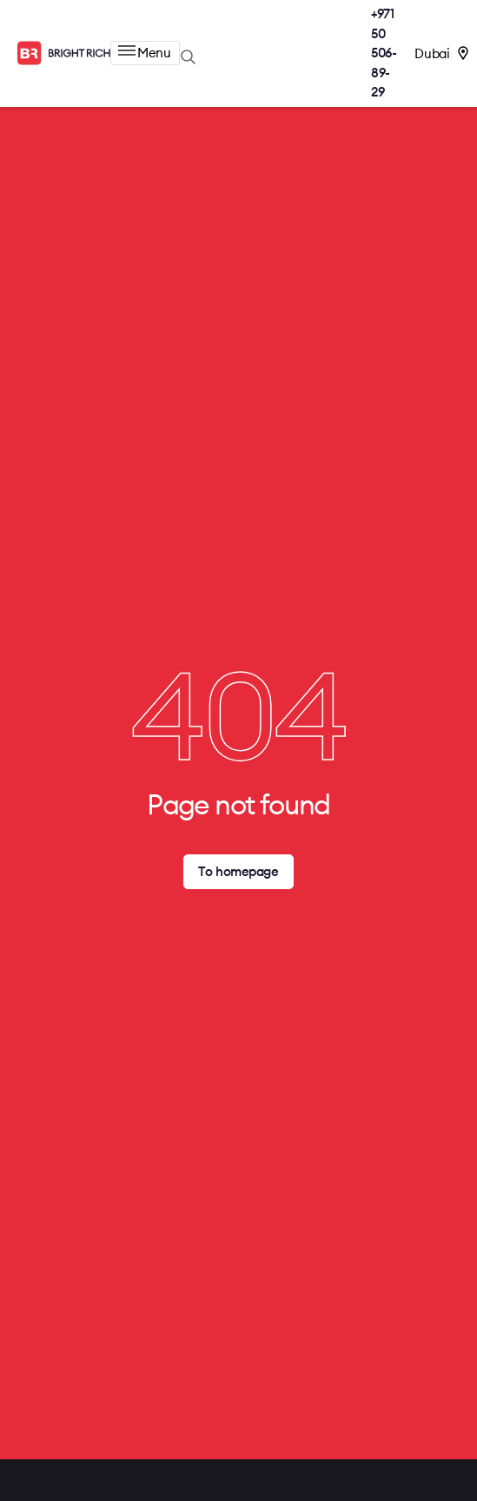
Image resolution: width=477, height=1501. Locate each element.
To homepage (238, 871)
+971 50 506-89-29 (383, 52)
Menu (144, 52)
